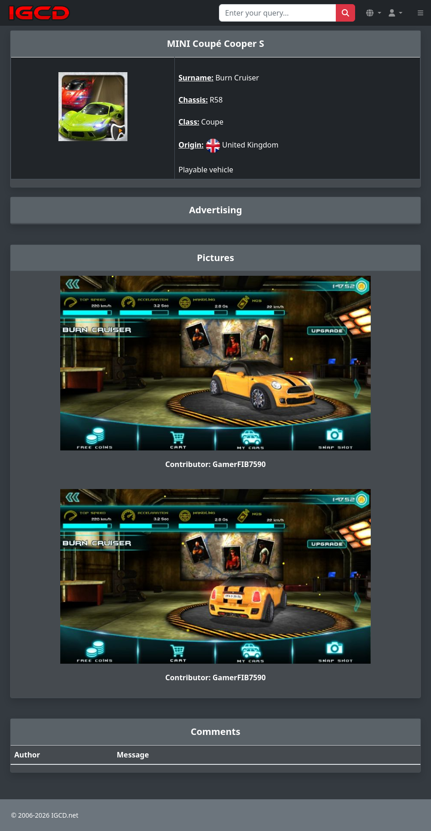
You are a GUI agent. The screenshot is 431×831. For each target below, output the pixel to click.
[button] (373, 13)
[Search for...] (277, 13)
